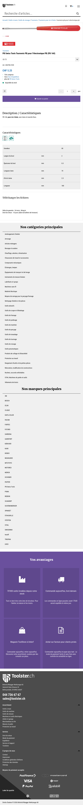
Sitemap (5, 765)
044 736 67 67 (12, 695)
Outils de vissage (24, 20)
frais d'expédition (13, 77)
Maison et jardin (8, 724)
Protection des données (10, 762)
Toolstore (6, 746)
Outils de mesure (8, 714)
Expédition (6, 741)
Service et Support (8, 743)
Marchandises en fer (9, 721)
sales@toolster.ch (14, 698)
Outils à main (13, 20)
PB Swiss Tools (14, 79)
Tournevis (34, 20)
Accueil (5, 20)
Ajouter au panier (41, 99)
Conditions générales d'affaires (13, 760)
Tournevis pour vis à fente (47, 20)
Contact (5, 755)
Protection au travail (9, 727)
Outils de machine (8, 711)
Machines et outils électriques (12, 716)
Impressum (6, 757)
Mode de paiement (9, 738)
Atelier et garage (8, 719)
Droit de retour (7, 735)
